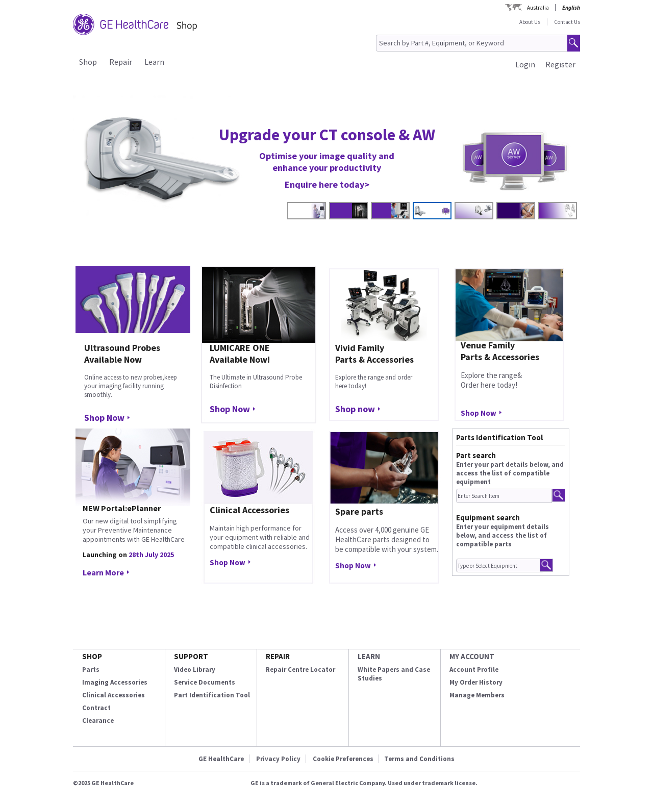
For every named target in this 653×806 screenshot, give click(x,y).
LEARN (369, 656)
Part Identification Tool (212, 695)
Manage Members (477, 695)
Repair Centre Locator (300, 669)
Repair (120, 62)
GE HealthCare (221, 758)
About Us (529, 22)
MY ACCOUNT (471, 656)
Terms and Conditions (419, 758)
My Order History (476, 682)
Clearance (98, 720)
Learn (154, 62)
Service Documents (204, 682)
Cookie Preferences (343, 758)
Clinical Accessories (113, 695)
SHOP (92, 656)
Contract (96, 707)
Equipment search (488, 517)
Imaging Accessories (114, 682)
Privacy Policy (278, 758)
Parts (90, 669)
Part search (476, 455)
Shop (88, 62)
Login (525, 64)
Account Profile (473, 669)
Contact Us (567, 22)
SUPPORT (191, 656)
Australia (538, 7)
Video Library (194, 669)
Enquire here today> (327, 184)
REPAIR (278, 656)
